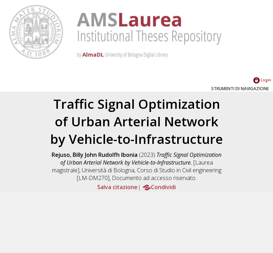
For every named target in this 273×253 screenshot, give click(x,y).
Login (262, 79)
